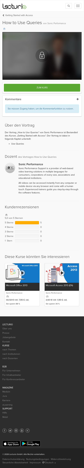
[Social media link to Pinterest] (16, 431)
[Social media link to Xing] (28, 431)
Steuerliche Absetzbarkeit (15, 462)
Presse (5, 333)
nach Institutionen (11, 354)
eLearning (7, 404)
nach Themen (9, 349)
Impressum (35, 462)
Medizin (6, 391)
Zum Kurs (42, 87)
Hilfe (4, 412)
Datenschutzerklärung (13, 459)
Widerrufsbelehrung (61, 459)
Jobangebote (9, 337)
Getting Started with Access (19, 15)
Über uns (7, 328)
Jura (4, 396)
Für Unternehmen (11, 370)
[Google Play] (30, 444)
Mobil (5, 417)
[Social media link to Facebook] (4, 431)
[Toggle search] (68, 6)
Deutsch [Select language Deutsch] (49, 462)
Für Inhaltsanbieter (11, 375)
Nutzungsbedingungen (37, 459)
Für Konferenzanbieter (13, 379)
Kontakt (6, 341)
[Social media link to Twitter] (10, 431)
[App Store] (11, 444)
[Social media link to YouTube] (22, 431)
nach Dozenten (10, 358)
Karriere (6, 400)
